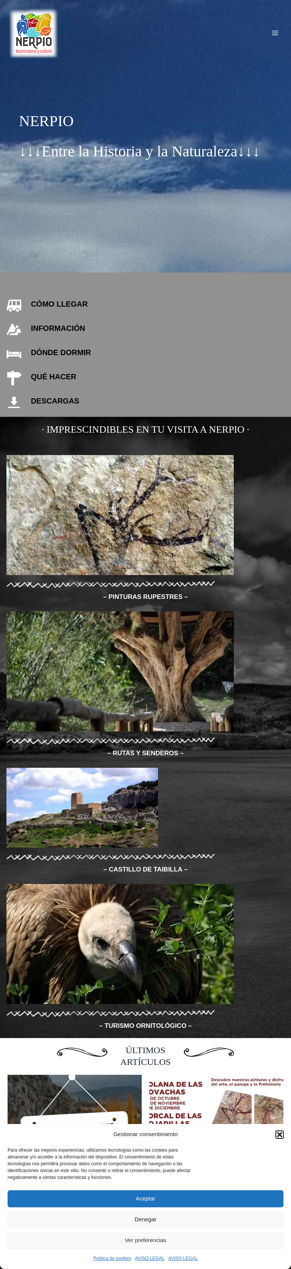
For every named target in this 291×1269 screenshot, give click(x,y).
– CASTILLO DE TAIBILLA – (145, 869)
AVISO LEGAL (149, 1258)
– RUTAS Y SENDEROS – (145, 753)
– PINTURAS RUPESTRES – (145, 596)
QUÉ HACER (53, 377)
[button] (279, 1134)
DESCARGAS (55, 401)
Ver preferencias (145, 1240)
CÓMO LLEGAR (59, 304)
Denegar (145, 1219)
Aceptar (145, 1198)
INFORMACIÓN (58, 328)
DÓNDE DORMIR (61, 352)
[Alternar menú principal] (275, 33)
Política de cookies (112, 1258)
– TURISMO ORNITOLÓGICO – (145, 1025)
